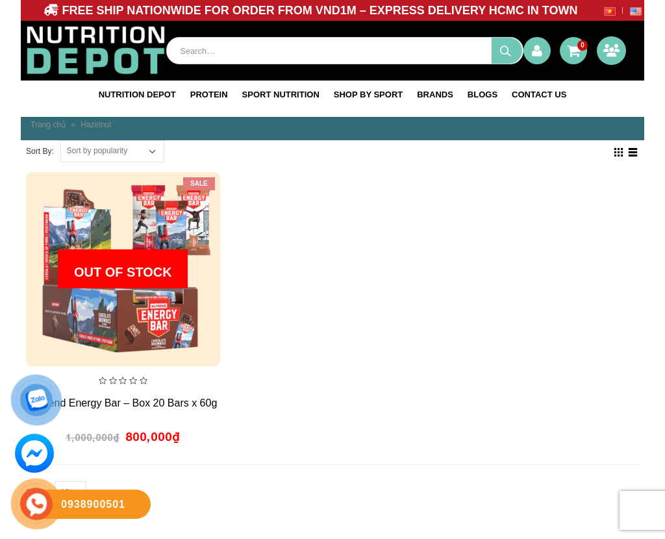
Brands (435, 94)
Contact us (539, 94)
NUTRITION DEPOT (137, 94)
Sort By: (40, 151)
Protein (209, 94)
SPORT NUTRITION (281, 94)
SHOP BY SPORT (368, 94)
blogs (482, 94)
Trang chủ (48, 124)
